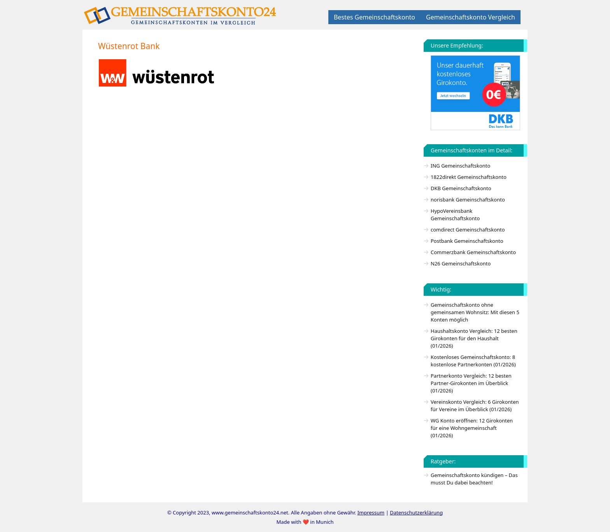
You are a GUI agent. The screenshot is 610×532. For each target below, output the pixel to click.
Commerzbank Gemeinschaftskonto (473, 252)
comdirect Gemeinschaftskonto (468, 229)
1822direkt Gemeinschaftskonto (469, 176)
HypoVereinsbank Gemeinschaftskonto (455, 214)
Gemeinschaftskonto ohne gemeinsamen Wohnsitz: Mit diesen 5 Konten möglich (475, 312)
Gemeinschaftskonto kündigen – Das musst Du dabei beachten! (474, 479)
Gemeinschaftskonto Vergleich (470, 17)
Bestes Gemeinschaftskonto (374, 17)
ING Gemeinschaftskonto (460, 165)
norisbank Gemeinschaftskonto (468, 199)
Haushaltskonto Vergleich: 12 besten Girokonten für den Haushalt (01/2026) (474, 338)
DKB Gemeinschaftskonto (461, 188)
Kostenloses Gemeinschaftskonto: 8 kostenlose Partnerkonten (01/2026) (473, 360)
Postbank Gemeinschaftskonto (467, 240)
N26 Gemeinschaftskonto (461, 263)
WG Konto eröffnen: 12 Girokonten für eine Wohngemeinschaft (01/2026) (472, 428)
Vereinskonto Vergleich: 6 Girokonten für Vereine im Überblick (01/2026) (475, 405)
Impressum (371, 512)
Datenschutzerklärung (416, 512)
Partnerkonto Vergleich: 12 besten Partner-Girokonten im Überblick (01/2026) (471, 383)
